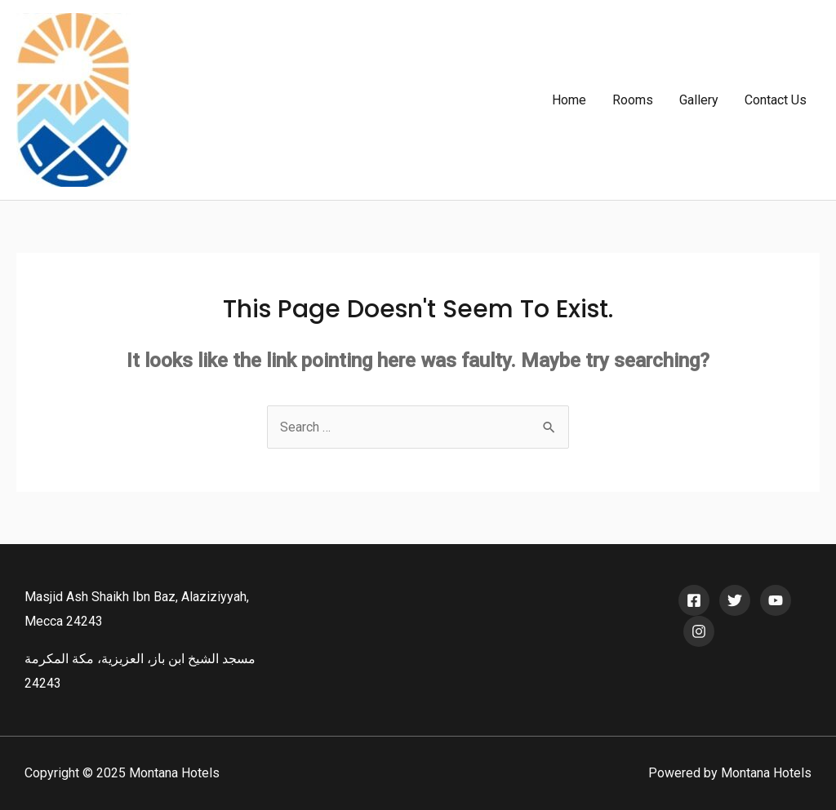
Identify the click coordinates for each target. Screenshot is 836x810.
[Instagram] (698, 631)
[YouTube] (775, 600)
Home (569, 100)
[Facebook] (693, 600)
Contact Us (776, 100)
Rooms (632, 100)
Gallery (698, 100)
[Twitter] (734, 600)
